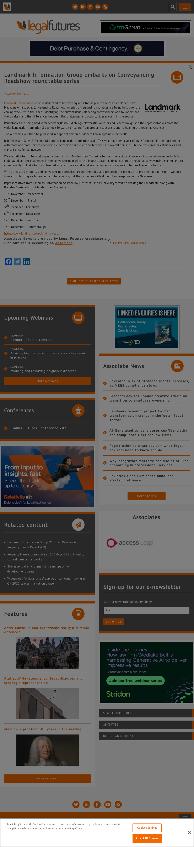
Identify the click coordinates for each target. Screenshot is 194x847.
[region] (97, 832)
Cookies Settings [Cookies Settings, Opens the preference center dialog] (147, 828)
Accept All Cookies (147, 838)
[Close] (189, 832)
